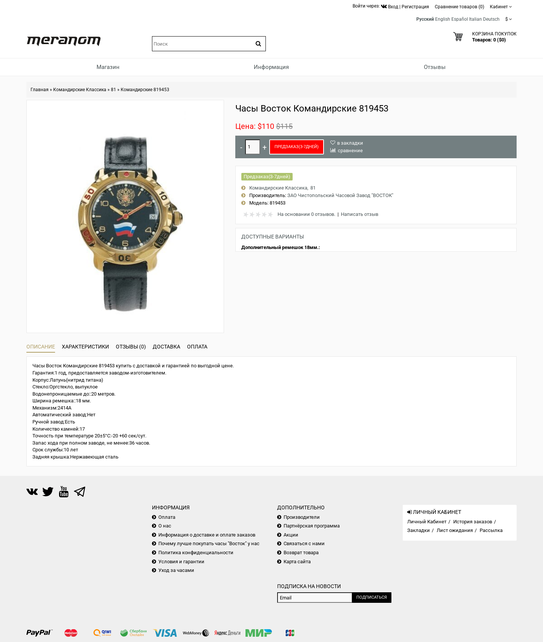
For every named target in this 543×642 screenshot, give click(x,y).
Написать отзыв (359, 214)
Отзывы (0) (131, 347)
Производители (302, 517)
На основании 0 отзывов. (306, 214)
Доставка (166, 347)
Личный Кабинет (426, 521)
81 (113, 89)
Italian (475, 19)
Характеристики (85, 347)
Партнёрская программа (312, 526)
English (442, 19)
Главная (40, 89)
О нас (164, 526)
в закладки (350, 143)
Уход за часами (176, 570)
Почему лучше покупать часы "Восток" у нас (208, 543)
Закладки (418, 530)
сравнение (350, 150)
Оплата (197, 347)
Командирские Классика (79, 89)
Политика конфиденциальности (195, 552)
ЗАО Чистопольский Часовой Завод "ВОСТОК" (340, 195)
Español (459, 19)
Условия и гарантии (181, 561)
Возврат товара (301, 552)
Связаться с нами (304, 543)
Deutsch (491, 19)
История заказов (472, 521)
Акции (291, 535)
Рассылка (491, 530)
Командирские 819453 (145, 89)
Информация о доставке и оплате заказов (206, 535)
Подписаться (371, 597)
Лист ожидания (455, 530)
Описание (40, 347)
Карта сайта (297, 561)
